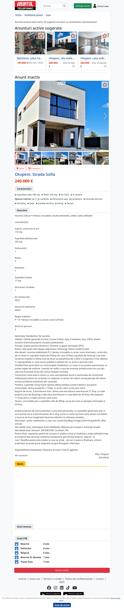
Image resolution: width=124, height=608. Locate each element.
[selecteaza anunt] (41, 35)
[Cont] (101, 5)
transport (34, 168)
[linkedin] (61, 588)
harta (20, 168)
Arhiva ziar (34, 578)
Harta (20, 463)
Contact (100, 578)
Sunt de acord (62, 605)
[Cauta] (64, 5)
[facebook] (49, 588)
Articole (22, 578)
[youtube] (74, 588)
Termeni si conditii (52, 578)
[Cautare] (51, 5)
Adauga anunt (83, 5)
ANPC (62, 582)
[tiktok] (68, 588)
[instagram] (55, 588)
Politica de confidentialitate (79, 578)
